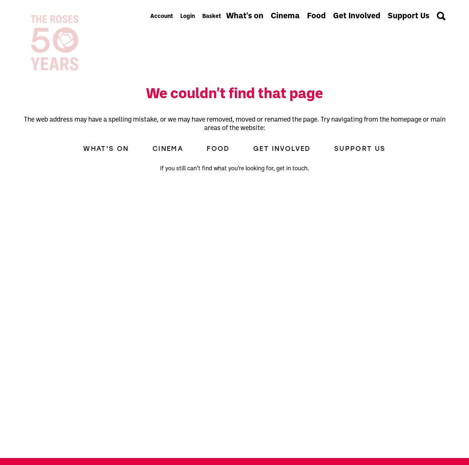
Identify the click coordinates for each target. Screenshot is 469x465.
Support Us (408, 16)
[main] (234, 260)
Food (316, 16)
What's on (244, 16)
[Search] (441, 16)
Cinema (285, 16)
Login (187, 16)
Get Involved (356, 16)
